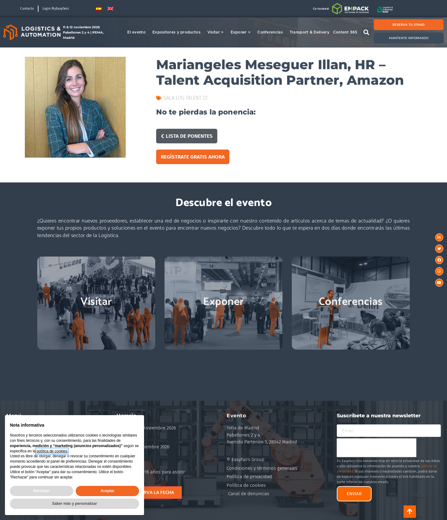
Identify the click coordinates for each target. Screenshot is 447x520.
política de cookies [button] (52, 451)
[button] (366, 32)
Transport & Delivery (309, 32)
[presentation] (376, 447)
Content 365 (346, 32)
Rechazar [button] (41, 491)
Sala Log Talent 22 (186, 98)
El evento (138, 32)
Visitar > (217, 32)
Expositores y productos (178, 32)
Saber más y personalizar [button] (74, 503)
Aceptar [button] (108, 491)
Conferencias (271, 32)
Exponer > (242, 32)
